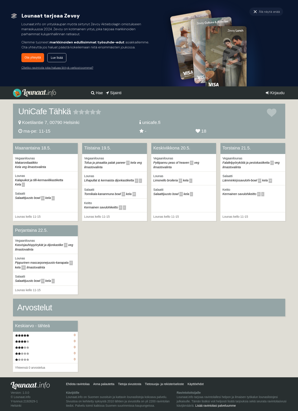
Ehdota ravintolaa (77, 384)
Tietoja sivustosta (129, 384)
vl (23, 267)
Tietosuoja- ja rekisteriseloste (164, 384)
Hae (97, 93)
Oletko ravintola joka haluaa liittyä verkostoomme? (57, 68)
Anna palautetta (103, 384)
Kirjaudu (275, 93)
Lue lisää (57, 57)
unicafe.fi (151, 122)
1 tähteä (76, 112)
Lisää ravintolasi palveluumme (215, 405)
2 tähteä (78, 112)
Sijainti (113, 93)
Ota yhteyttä (33, 57)
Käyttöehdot (196, 384)
